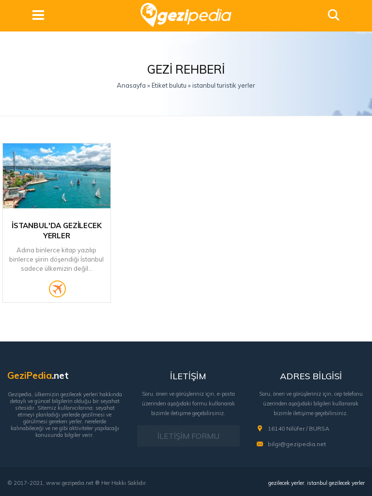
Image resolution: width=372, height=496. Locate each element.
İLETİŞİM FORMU (188, 436)
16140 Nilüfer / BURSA (298, 428)
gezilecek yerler (286, 483)
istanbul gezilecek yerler (336, 483)
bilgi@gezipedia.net (297, 444)
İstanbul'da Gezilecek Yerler (57, 230)
